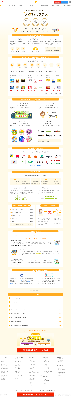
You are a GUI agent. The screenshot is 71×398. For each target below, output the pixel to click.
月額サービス (3, 379)
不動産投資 (3, 372)
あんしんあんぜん (61, 373)
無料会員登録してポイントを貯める (35, 350)
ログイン (64, 2)
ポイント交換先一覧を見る (35, 165)
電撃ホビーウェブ (32, 378)
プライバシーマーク (18, 280)
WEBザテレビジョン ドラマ (34, 372)
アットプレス (32, 371)
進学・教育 (3, 376)
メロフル (45, 364)
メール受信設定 (60, 360)
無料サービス (3, 358)
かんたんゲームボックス (48, 371)
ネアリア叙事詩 (46, 380)
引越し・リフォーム (4, 371)
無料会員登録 (57, 2)
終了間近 (16, 378)
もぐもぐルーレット (47, 360)
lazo (44, 386)
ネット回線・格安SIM (4, 368)
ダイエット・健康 (18, 367)
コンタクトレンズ (18, 368)
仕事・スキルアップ (4, 375)
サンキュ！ (31, 358)
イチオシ (31, 383)
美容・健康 (3, 378)
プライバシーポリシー (61, 369)
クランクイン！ (32, 368)
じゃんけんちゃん (46, 358)
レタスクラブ (32, 360)
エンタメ (2, 361)
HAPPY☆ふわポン (47, 361)
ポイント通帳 (60, 361)
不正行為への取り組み (61, 372)
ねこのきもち (32, 367)
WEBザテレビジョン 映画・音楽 (35, 376)
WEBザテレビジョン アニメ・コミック (36, 375)
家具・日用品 (17, 371)
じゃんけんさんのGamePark (48, 367)
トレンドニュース (32, 361)
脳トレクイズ (46, 372)
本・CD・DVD (17, 360)
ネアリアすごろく (46, 368)
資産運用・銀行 (3, 367)
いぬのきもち (32, 365)
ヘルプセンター (42, 390)
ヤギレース (45, 383)
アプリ (2, 360)
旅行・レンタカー (4, 364)
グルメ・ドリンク (18, 361)
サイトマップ (60, 366)
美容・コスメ (17, 365)
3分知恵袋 (31, 385)
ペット (16, 376)
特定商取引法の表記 (49, 390)
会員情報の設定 (60, 358)
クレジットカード (4, 365)
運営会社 (59, 375)
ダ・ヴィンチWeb (32, 364)
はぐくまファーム (46, 379)
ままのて (31, 382)
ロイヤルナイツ (46, 384)
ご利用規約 (60, 368)
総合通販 (16, 358)
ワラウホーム (16, 390)
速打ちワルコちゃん (47, 365)
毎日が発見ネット (32, 379)
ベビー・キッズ (17, 364)
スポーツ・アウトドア (19, 375)
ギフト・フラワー (18, 372)
